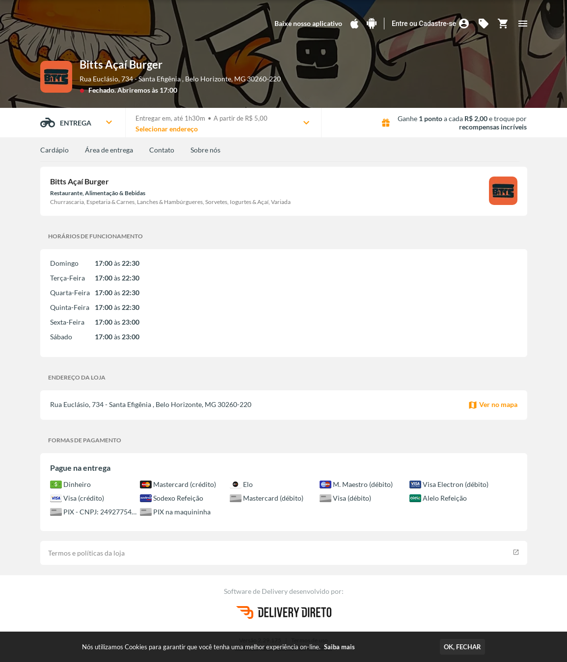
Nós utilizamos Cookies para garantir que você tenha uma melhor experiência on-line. (218, 647)
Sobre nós (205, 150)
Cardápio (54, 150)
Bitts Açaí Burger (121, 64)
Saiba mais (339, 647)
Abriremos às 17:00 (147, 90)
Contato (161, 150)
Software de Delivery (256, 591)
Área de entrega (109, 150)
